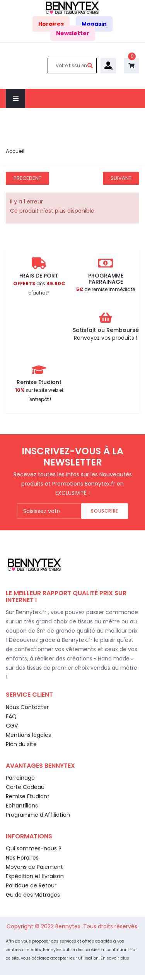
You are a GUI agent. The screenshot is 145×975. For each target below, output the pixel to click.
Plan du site (21, 744)
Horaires (51, 24)
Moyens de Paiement (34, 867)
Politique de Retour (31, 885)
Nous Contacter (27, 707)
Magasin (94, 24)
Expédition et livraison (35, 876)
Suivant (121, 178)
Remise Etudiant (27, 796)
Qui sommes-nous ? (33, 848)
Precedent (27, 178)
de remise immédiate (105, 289)
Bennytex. (69, 926)
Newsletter (72, 33)
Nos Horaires (22, 858)
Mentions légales (28, 735)
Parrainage (20, 778)
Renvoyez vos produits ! (105, 338)
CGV (12, 726)
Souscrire (104, 511)
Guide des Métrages (33, 895)
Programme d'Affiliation (38, 815)
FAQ (11, 716)
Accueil (15, 151)
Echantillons (22, 805)
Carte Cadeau (25, 787)
